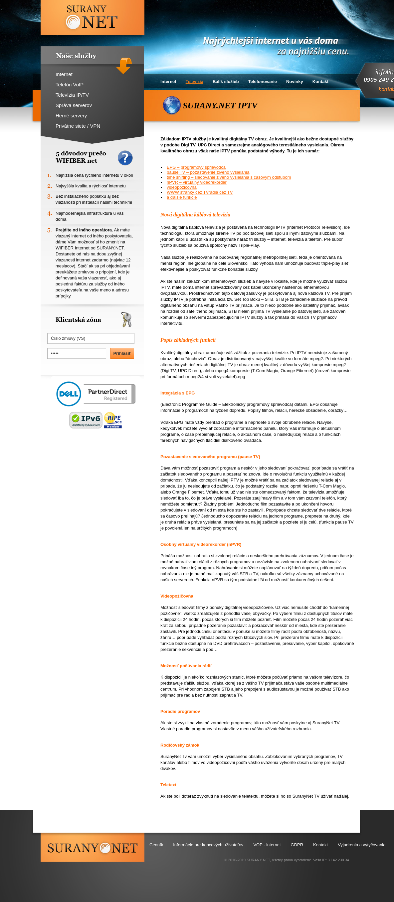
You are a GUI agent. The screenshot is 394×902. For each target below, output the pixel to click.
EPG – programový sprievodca (196, 167)
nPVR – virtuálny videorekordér (197, 182)
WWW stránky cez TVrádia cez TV (200, 192)
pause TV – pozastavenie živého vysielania (208, 172)
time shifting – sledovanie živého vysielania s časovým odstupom (229, 177)
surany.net (92, 847)
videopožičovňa (182, 187)
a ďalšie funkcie (182, 197)
